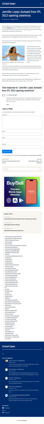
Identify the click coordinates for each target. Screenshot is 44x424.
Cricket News (8, 257)
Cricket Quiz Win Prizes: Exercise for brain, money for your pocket (20, 219)
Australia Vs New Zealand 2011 (12, 249)
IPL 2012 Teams (9, 291)
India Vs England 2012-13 (11, 280)
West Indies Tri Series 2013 (11, 335)
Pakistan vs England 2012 (11, 310)
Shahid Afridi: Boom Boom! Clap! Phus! (13, 230)
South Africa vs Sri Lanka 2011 (12, 315)
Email (3, 137)
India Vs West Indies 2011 (11, 286)
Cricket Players (8, 261)
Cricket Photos (8, 259)
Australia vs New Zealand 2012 (12, 250)
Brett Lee (7, 254)
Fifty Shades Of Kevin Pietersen (12, 225)
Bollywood (9, 27)
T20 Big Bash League (10, 322)
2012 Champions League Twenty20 (13, 236)
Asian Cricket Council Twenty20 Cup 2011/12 (15, 245)
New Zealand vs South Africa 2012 (13, 303)
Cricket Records (9, 263)
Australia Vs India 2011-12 (11, 247)
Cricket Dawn (8, 3)
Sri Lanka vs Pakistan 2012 (11, 321)
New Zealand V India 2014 (11, 300)
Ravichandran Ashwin (10, 312)
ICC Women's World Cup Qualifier (13, 273)
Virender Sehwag (9, 333)
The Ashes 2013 (9, 326)
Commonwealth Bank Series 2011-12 (14, 256)
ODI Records (8, 305)
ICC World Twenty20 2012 (11, 275)
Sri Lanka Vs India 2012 (10, 319)
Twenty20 (7, 329)
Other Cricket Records (10, 307)
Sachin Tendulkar (9, 314)
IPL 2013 (7, 293)
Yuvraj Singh (8, 338)
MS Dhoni (7, 298)
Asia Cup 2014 (8, 243)
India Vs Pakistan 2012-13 (11, 284)
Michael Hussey (9, 296)
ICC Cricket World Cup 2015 (11, 270)
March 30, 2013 (14, 19)
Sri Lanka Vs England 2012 (11, 317)
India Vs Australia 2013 (10, 279)
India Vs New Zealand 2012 (11, 282)
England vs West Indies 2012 (12, 264)
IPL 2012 (7, 289)
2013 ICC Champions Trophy (12, 240)
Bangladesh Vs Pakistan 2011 (12, 252)
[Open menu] (41, 4)
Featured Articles (9, 266)
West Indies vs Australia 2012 (12, 337)
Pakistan (7, 308)
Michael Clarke (8, 294)
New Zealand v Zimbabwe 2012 (12, 301)
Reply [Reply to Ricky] (7, 104)
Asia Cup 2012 (8, 242)
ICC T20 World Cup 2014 (11, 271)
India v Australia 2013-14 (11, 277)
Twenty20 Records (9, 331)
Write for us (22, 360)
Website (4, 144)
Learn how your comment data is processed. (31, 155)
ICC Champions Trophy (10, 268)
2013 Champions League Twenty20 (13, 238)
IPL (6, 287)
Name (4, 131)
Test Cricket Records (10, 324)
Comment (4, 115)
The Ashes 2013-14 (9, 328)
